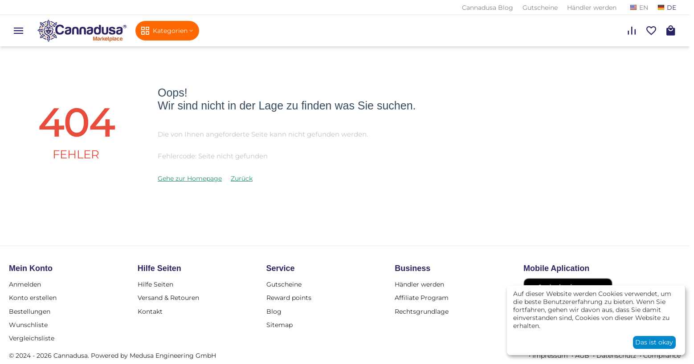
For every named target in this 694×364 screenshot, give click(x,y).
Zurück (242, 178)
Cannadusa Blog (487, 8)
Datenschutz (616, 356)
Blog (274, 311)
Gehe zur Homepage (190, 178)
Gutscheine (540, 8)
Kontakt (150, 311)
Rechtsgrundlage (422, 311)
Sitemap (279, 325)
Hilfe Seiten (155, 284)
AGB (582, 356)
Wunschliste (28, 325)
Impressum (550, 356)
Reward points (288, 298)
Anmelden (25, 284)
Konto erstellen (33, 298)
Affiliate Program (422, 298)
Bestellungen (29, 311)
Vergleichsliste (31, 338)
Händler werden (591, 8)
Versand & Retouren (168, 298)
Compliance (662, 356)
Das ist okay (654, 342)
